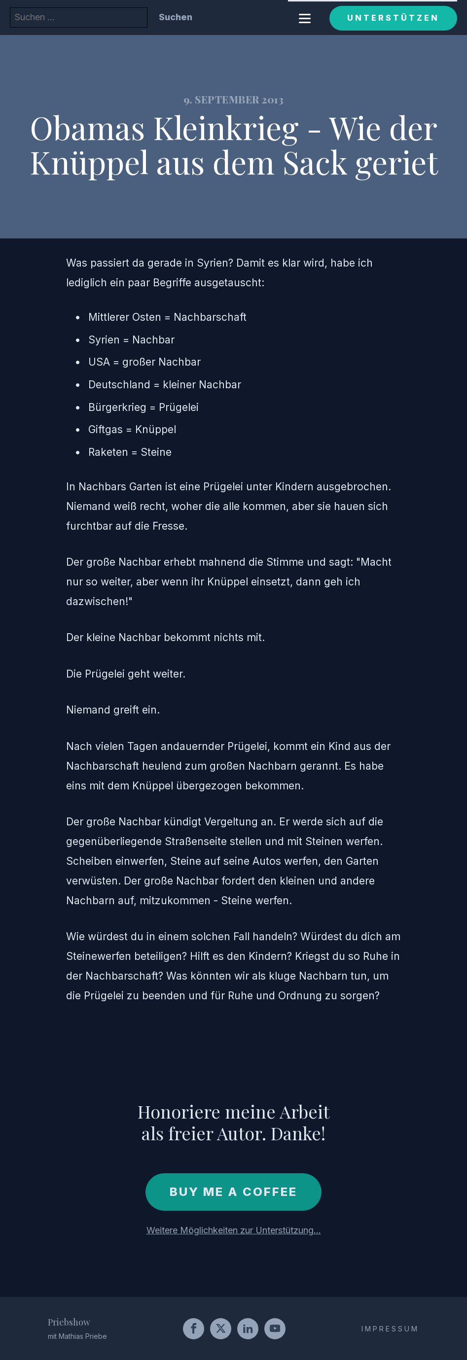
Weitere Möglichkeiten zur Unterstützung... (233, 1230)
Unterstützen (393, 18)
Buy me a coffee (233, 1192)
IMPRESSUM (390, 1328)
